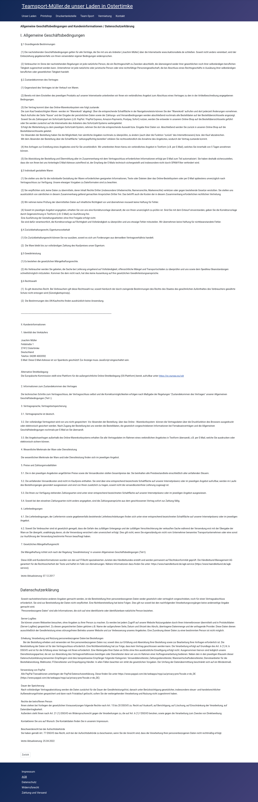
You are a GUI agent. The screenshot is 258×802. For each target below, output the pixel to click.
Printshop (46, 16)
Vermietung (105, 16)
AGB (24, 776)
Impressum (28, 771)
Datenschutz (29, 782)
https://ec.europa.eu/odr (171, 376)
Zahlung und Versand (34, 792)
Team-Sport (87, 16)
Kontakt (120, 16)
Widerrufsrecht (30, 787)
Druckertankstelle (66, 16)
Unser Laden (29, 16)
